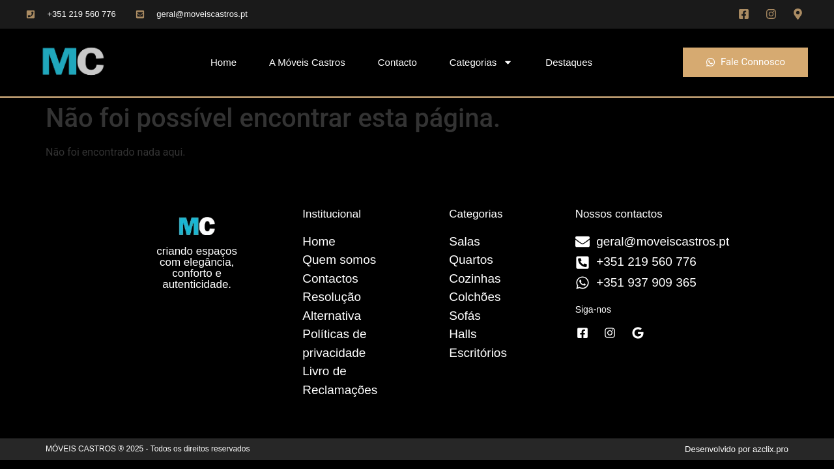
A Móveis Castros (307, 62)
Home (223, 62)
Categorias (481, 62)
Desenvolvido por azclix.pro (736, 449)
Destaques (568, 62)
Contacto (397, 62)
